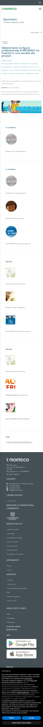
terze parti (34, 680)
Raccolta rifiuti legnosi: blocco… (15, 218)
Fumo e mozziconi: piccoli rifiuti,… (16, 284)
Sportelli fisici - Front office (15, 554)
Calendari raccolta (13, 529)
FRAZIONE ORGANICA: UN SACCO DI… (17, 395)
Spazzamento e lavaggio (14, 537)
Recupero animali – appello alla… (16, 307)
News (8, 614)
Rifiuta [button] (11, 718)
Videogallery (11, 622)
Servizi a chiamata (12, 542)
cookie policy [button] (28, 678)
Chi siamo (10, 580)
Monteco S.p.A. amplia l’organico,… (16, 151)
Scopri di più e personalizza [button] (21, 723)
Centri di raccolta (12, 546)
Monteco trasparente (13, 596)
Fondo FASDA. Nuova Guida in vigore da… (18, 243)
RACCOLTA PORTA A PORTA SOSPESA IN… (18, 419)
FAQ (8, 592)
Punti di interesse (12, 550)
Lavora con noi (11, 501)
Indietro (5, 41)
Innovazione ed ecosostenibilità (16, 588)
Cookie (9, 570)
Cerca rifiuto (11, 533)
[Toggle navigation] (39, 3)
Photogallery (11, 618)
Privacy (9, 566)
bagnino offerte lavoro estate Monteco (19, 442)
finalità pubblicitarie (23, 692)
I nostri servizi (11, 584)
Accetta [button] (31, 718)
